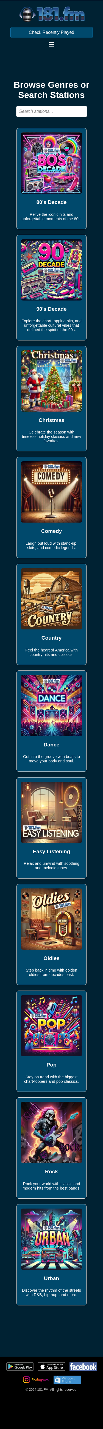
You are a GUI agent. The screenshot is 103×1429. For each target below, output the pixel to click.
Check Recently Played (51, 32)
